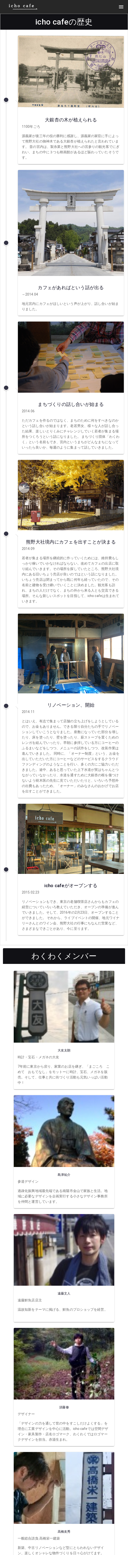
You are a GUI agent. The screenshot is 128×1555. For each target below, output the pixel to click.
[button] (121, 7)
